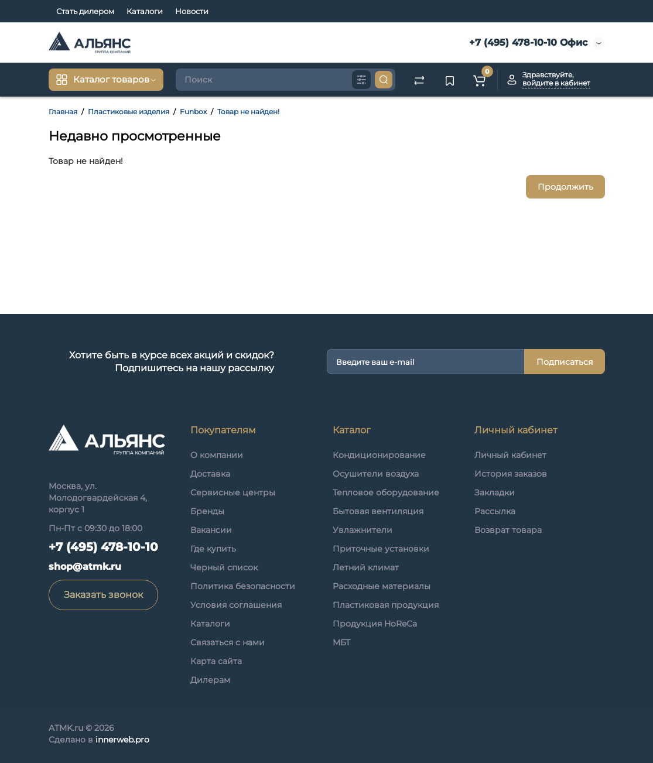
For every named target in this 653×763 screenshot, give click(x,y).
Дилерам (210, 680)
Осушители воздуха (376, 473)
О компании (216, 455)
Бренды (207, 511)
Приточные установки (381, 548)
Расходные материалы (381, 586)
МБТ (341, 642)
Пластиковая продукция (386, 605)
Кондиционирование (379, 455)
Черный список (224, 567)
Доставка (210, 473)
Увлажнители (362, 530)
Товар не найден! (248, 111)
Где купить (213, 548)
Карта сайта (216, 661)
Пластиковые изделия (128, 111)
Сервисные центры (232, 492)
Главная (63, 111)
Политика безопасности (242, 586)
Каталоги (145, 11)
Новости (191, 11)
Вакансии (211, 530)
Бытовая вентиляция (378, 511)
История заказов (510, 473)
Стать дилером (85, 11)
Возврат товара (508, 530)
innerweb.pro (122, 739)
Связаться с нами (227, 642)
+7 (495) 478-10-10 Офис (526, 42)
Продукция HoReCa (375, 623)
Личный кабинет (510, 455)
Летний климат (366, 567)
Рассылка (494, 511)
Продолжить (565, 187)
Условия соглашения (236, 605)
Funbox (193, 111)
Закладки (494, 492)
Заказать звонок (103, 594)
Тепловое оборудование (386, 492)
